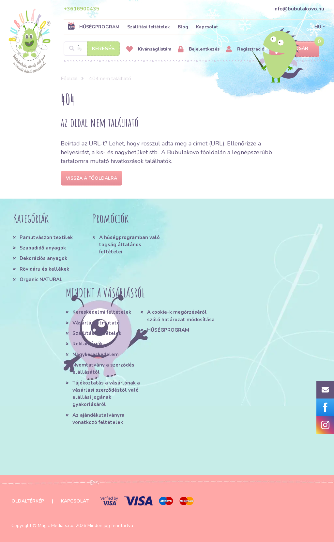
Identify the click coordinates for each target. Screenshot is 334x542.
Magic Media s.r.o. (56, 525)
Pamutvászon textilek (46, 237)
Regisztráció (245, 49)
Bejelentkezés (199, 49)
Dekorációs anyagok (43, 258)
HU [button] (317, 27)
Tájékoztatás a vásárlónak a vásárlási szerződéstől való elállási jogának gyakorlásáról (106, 394)
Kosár (294, 48)
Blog (183, 27)
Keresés (103, 48)
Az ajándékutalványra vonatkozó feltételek (98, 419)
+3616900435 (81, 8)
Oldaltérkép (27, 501)
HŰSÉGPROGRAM (93, 26)
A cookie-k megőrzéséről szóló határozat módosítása (181, 316)
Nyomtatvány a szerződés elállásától (103, 368)
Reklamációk (87, 343)
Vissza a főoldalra (91, 178)
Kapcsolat (207, 27)
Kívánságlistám (148, 49)
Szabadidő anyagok (43, 248)
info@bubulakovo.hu (298, 8)
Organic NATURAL (41, 279)
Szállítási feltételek (148, 27)
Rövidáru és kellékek (44, 269)
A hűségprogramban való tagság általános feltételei (129, 244)
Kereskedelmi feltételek (101, 312)
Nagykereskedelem (95, 354)
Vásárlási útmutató (96, 323)
